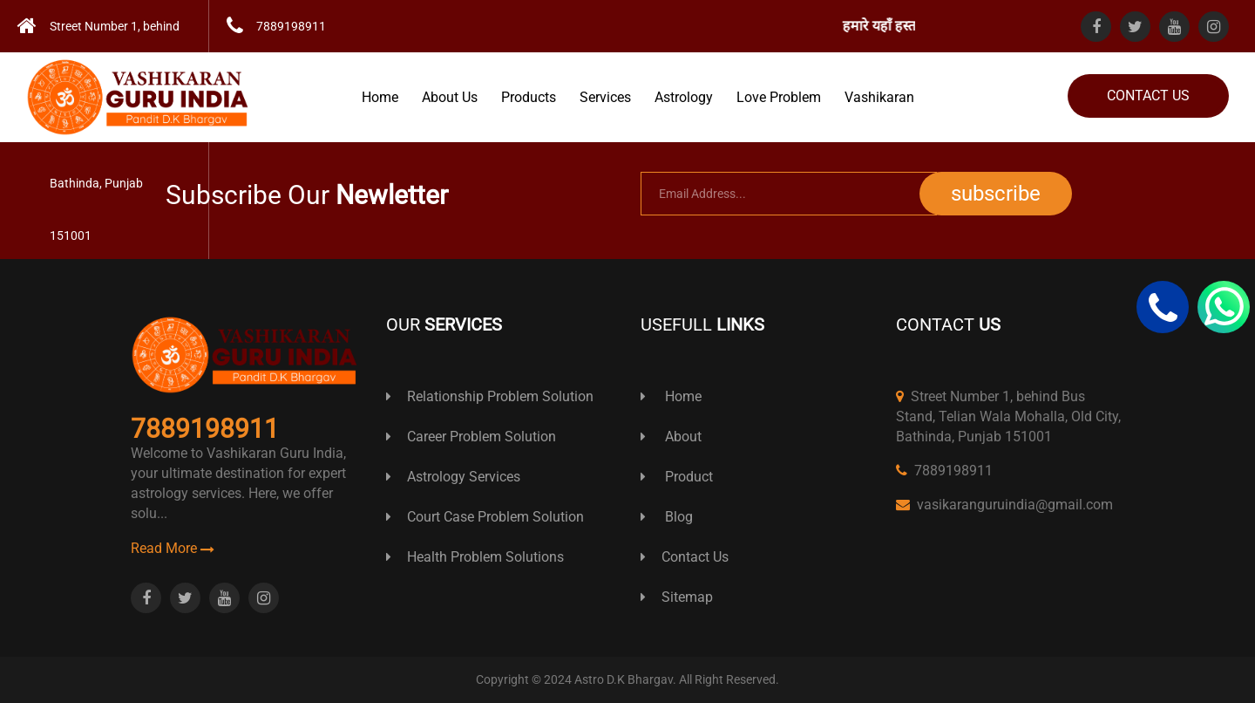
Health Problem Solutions (475, 557)
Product (677, 476)
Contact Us (1148, 95)
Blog (667, 516)
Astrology (684, 97)
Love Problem (778, 97)
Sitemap (677, 597)
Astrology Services (453, 476)
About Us (450, 97)
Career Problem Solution (471, 436)
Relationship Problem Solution (490, 396)
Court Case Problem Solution (485, 516)
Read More (172, 548)
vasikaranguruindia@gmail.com (1004, 504)
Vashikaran (879, 97)
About (671, 436)
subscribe (996, 193)
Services (605, 97)
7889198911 (944, 470)
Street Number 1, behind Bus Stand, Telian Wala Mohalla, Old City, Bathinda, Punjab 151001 (1008, 416)
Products (528, 97)
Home (380, 97)
